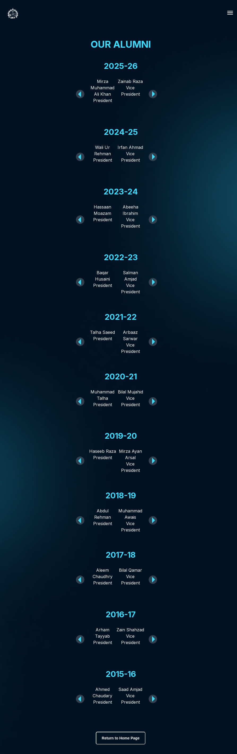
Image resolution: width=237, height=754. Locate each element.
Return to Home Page (120, 738)
